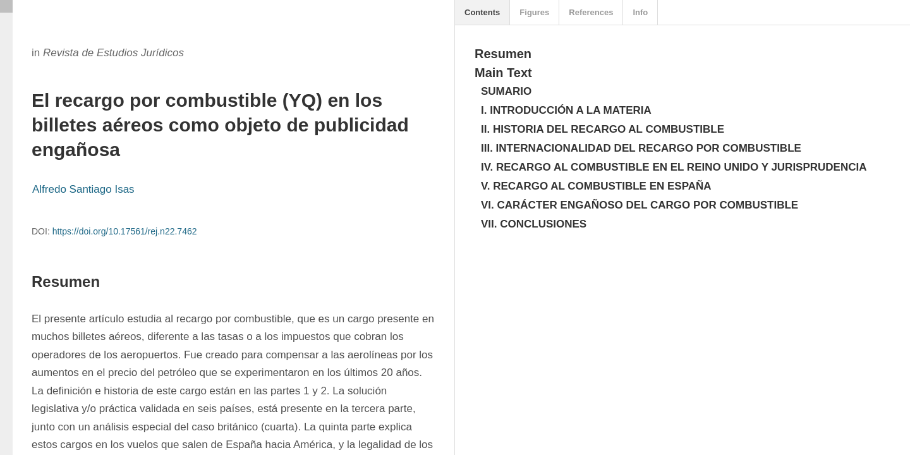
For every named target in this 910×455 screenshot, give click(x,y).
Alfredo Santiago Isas (83, 189)
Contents (482, 12)
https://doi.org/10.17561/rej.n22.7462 (124, 231)
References (591, 12)
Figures (534, 12)
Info (640, 12)
